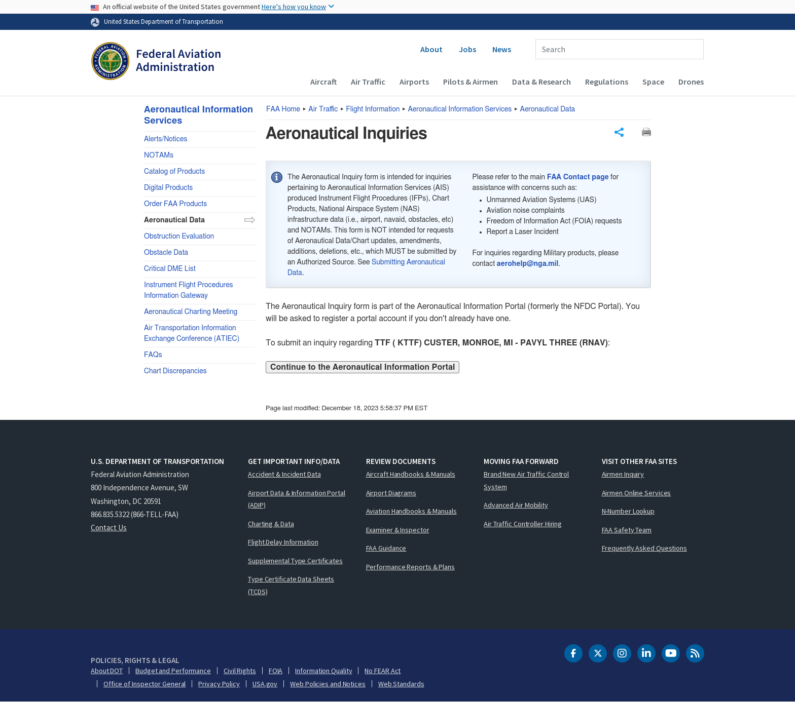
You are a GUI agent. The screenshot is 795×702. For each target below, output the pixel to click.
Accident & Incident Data (284, 474)
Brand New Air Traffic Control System (526, 480)
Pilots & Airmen (470, 81)
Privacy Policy (219, 683)
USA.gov (264, 683)
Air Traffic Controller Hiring (523, 523)
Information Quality (323, 670)
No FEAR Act (383, 670)
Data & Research (541, 81)
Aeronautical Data (547, 109)
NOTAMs (158, 155)
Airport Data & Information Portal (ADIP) (296, 499)
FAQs (153, 355)
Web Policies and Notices (328, 683)
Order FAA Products (175, 204)
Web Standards (401, 683)
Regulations (606, 81)
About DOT (107, 670)
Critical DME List (170, 268)
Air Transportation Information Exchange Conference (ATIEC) (191, 333)
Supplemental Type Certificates (295, 560)
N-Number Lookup (628, 511)
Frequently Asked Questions (644, 548)
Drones (691, 81)
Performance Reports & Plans (410, 566)
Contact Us (109, 527)
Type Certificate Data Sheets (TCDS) (291, 585)
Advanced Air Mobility (516, 505)
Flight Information (373, 109)
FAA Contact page (578, 177)
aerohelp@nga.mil (528, 263)
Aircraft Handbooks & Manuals (410, 474)
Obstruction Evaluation (179, 236)
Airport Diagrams (391, 492)
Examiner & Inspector (397, 529)
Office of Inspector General (144, 683)
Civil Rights (240, 670)
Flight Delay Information (283, 542)
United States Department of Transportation (163, 21)
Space (653, 81)
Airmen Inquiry (623, 474)
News (501, 49)
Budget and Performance (173, 670)
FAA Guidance (386, 548)
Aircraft (323, 81)
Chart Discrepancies (175, 371)
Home (283, 109)
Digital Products (168, 187)
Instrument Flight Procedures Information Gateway (188, 290)
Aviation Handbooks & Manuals (411, 511)
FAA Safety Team (627, 529)
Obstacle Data (166, 252)
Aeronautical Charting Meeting (190, 312)
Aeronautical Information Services (460, 109)
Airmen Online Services (636, 492)
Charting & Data (271, 523)
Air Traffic (368, 81)
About (431, 49)
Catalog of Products (174, 171)
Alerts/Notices (165, 139)
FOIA (276, 670)
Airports (414, 81)
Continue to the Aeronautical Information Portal (362, 367)
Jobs (467, 49)
